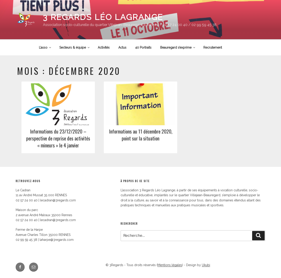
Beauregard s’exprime (178, 47)
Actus (122, 47)
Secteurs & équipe (74, 47)
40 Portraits (143, 47)
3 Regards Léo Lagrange (103, 17)
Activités (104, 47)
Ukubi (206, 265)
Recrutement (212, 47)
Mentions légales (170, 265)
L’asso (45, 47)
